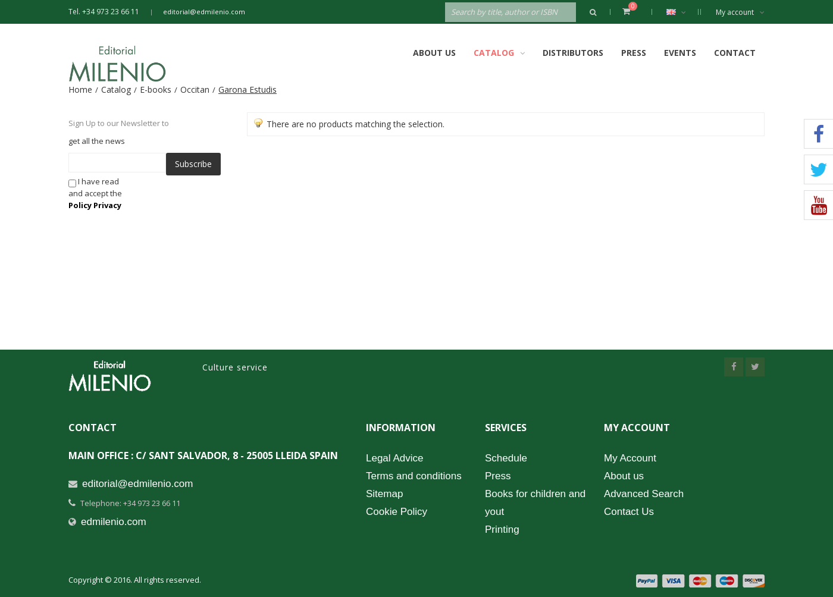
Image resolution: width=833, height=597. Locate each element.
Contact (735, 52)
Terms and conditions (414, 476)
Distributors (573, 52)
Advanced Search (644, 493)
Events (680, 52)
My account (740, 12)
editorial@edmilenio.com (204, 11)
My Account (630, 458)
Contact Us (629, 511)
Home (80, 89)
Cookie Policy (396, 511)
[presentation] (228, 198)
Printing (502, 529)
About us (624, 476)
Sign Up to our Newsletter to (118, 123)
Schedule (506, 458)
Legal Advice (394, 458)
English (682, 12)
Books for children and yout (535, 502)
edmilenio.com (113, 521)
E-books (155, 89)
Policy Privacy (94, 205)
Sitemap (384, 493)
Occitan (194, 89)
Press (633, 52)
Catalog (116, 89)
